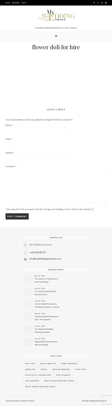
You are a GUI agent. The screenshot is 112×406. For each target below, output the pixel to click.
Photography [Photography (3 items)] (63, 375)
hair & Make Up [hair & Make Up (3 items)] (48, 363)
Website (10, 152)
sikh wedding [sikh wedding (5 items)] (32, 381)
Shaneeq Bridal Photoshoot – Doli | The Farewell (47, 318)
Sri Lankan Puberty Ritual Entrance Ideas (45, 293)
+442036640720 (37, 252)
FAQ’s (23, 3)
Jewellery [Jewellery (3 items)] (30, 369)
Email (9, 138)
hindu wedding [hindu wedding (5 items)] (69, 363)
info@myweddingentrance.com (45, 258)
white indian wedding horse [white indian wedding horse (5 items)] (40, 387)
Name (9, 125)
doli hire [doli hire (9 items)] (30, 363)
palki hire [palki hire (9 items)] (80, 369)
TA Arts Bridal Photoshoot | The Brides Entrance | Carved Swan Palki (47, 306)
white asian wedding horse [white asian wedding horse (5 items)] (59, 381)
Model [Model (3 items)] (44, 369)
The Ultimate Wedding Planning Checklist (44, 330)
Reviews (16, 3)
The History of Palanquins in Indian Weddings (46, 280)
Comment (11, 166)
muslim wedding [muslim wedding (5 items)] (61, 369)
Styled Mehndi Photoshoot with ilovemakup (46, 343)
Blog (8, 3)
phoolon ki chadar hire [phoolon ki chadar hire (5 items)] (38, 375)
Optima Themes (27, 401)
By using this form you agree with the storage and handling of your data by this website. (50, 209)
